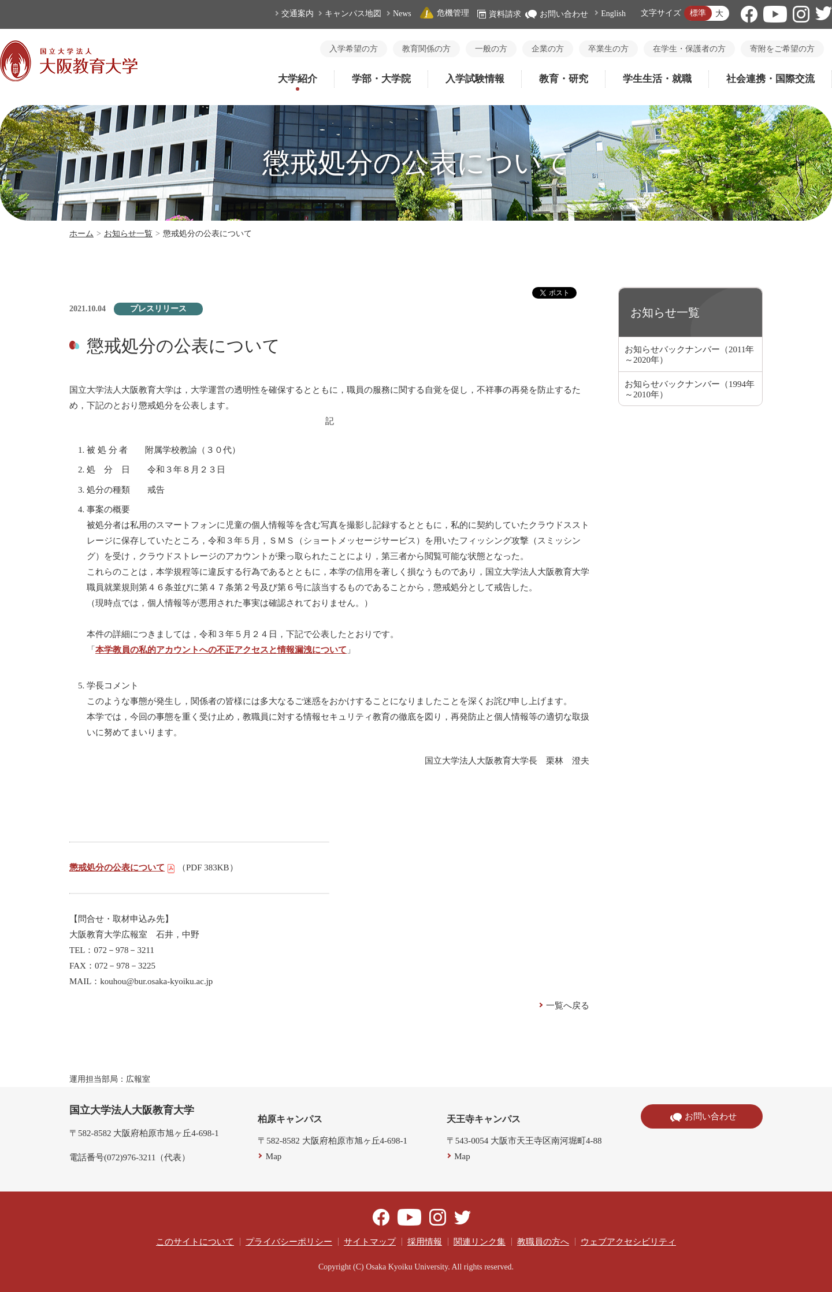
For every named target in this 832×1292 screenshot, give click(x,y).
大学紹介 (297, 78)
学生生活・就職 (657, 78)
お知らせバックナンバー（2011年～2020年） (689, 354)
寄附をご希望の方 (782, 48)
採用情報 (424, 1241)
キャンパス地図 (353, 13)
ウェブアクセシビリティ (628, 1241)
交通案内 (297, 13)
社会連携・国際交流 (770, 78)
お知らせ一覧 (128, 233)
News (402, 13)
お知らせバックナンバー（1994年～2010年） (690, 389)
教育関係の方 (426, 48)
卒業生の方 (608, 48)
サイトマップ (370, 1241)
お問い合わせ (556, 14)
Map (274, 1156)
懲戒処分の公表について (122, 867)
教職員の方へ (543, 1241)
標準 (698, 13)
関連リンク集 (480, 1241)
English (613, 13)
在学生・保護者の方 (689, 48)
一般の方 (491, 48)
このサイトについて (195, 1241)
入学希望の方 (353, 48)
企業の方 (548, 48)
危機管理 (444, 13)
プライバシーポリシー (289, 1241)
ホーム (81, 233)
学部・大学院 (381, 78)
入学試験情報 (474, 78)
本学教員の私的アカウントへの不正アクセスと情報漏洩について (221, 649)
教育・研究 (563, 78)
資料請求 (499, 14)
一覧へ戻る (567, 1005)
